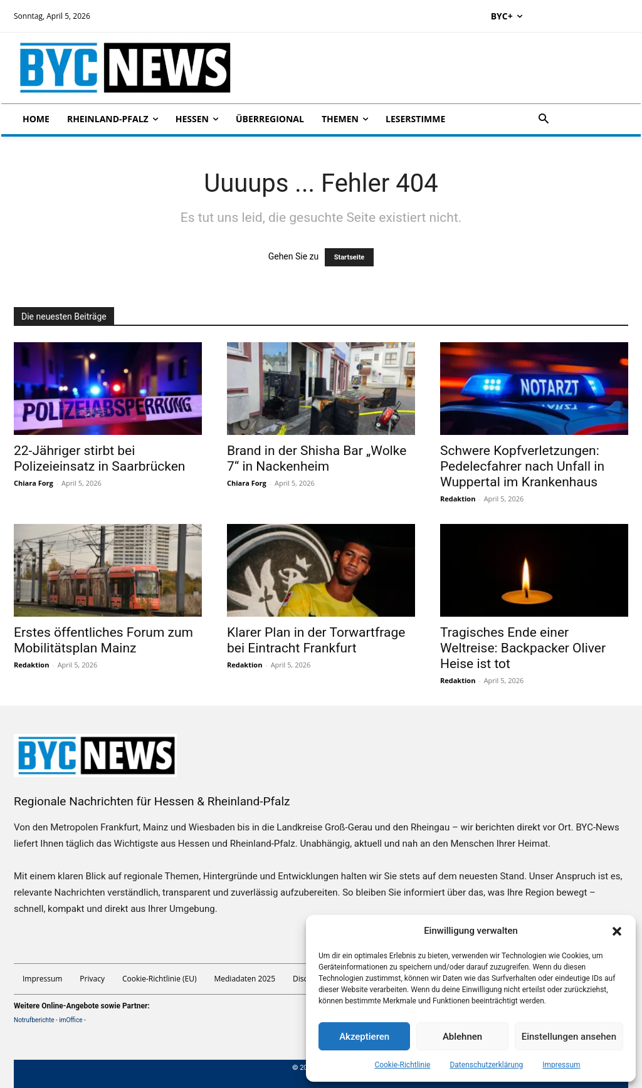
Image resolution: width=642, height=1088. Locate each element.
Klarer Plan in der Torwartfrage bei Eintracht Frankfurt (316, 640)
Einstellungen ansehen (569, 1036)
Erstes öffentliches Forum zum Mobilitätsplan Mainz (103, 640)
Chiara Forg (33, 483)
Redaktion (457, 498)
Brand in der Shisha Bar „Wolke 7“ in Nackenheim (316, 458)
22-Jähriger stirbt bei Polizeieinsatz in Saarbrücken (99, 458)
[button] (617, 931)
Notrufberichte (34, 1020)
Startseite (349, 257)
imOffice (70, 1020)
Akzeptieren (364, 1036)
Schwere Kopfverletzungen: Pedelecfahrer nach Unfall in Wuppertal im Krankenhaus (522, 466)
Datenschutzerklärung (486, 1064)
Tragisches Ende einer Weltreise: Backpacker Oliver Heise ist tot (523, 648)
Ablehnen (462, 1036)
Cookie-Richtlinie (402, 1064)
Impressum (561, 1064)
